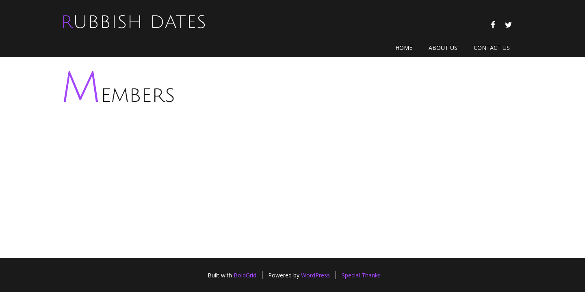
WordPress (315, 275)
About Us (443, 48)
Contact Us (492, 48)
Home (403, 48)
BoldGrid (245, 275)
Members (118, 95)
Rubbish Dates (133, 22)
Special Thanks (361, 275)
